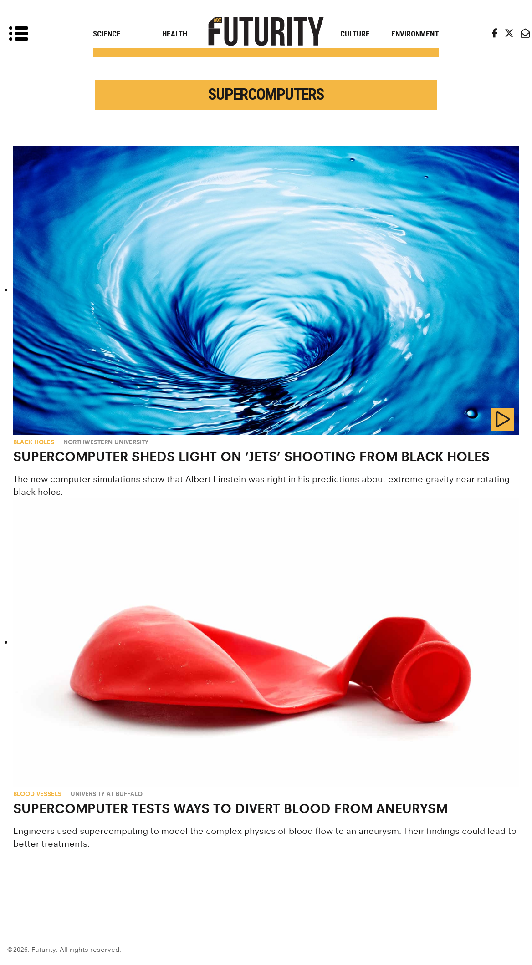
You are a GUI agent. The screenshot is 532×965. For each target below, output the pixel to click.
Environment (415, 33)
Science (107, 33)
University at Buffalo (107, 794)
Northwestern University (105, 442)
